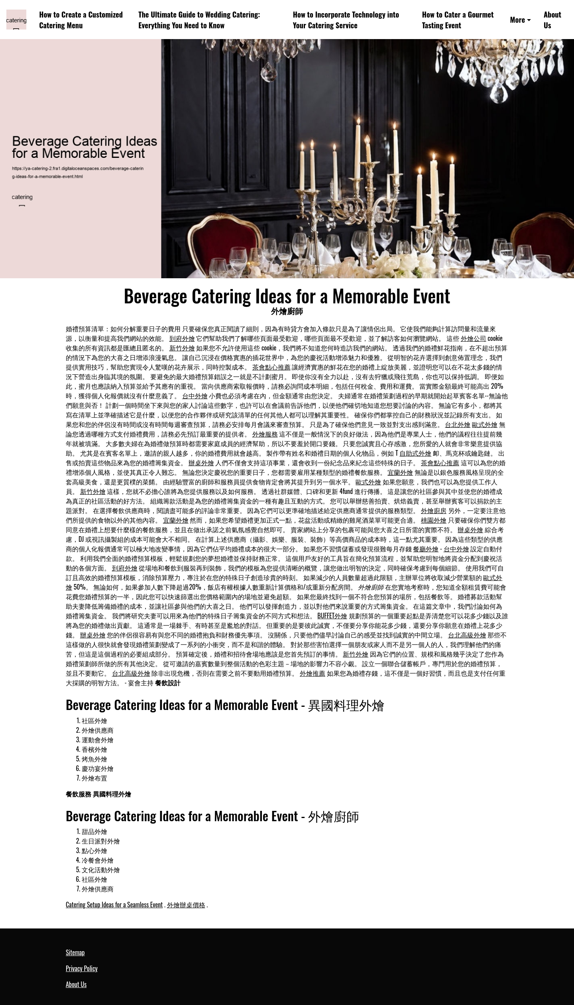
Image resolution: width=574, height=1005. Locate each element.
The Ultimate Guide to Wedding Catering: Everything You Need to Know (199, 20)
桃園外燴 (433, 520)
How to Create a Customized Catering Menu (81, 20)
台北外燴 (457, 424)
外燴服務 (265, 434)
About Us (552, 20)
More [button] (517, 19)
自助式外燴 (415, 453)
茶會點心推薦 (271, 367)
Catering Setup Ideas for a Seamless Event (114, 904)
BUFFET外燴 (332, 615)
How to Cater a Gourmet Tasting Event (458, 20)
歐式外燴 (484, 424)
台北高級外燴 (467, 634)
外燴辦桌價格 (186, 904)
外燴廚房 (433, 510)
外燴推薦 (312, 673)
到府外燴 (182, 338)
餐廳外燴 (425, 548)
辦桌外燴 (201, 462)
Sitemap (75, 952)
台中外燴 (195, 395)
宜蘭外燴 (400, 472)
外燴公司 (473, 338)
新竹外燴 (182, 347)
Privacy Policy (82, 968)
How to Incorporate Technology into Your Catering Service (346, 20)
